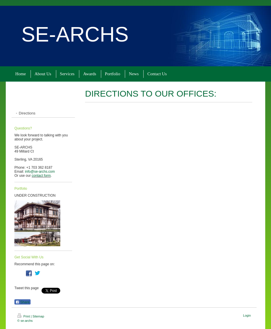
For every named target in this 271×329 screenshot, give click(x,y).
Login (247, 315)
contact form (41, 176)
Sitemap (38, 316)
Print (24, 316)
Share (22, 302)
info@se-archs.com (40, 172)
